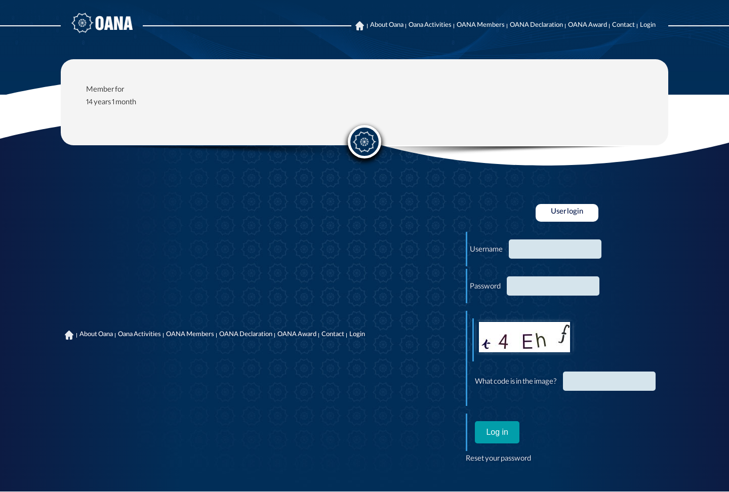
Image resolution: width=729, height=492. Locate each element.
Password (485, 287)
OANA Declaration (536, 25)
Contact (623, 25)
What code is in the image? (516, 383)
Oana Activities (430, 25)
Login (648, 25)
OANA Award (587, 25)
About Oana (386, 25)
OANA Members (481, 25)
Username (486, 250)
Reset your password (498, 460)
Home (359, 25)
